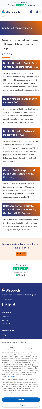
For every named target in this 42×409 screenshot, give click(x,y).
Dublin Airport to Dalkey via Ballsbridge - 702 (19, 133)
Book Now (21, 254)
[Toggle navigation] (3, 17)
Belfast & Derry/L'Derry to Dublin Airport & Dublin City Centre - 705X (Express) (19, 209)
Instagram (6, 305)
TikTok (14, 305)
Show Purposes (21, 405)
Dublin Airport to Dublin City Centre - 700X (20, 100)
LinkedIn (10, 305)
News (16, 2)
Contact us (6, 323)
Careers (5, 320)
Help (24, 2)
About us (5, 317)
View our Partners (8, 393)
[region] (21, 374)
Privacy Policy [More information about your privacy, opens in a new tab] (12, 376)
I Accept (21, 400)
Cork (3, 338)
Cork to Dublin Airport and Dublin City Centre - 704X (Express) (19, 174)
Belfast (4, 335)
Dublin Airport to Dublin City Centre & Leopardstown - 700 (20, 65)
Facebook (2, 305)
